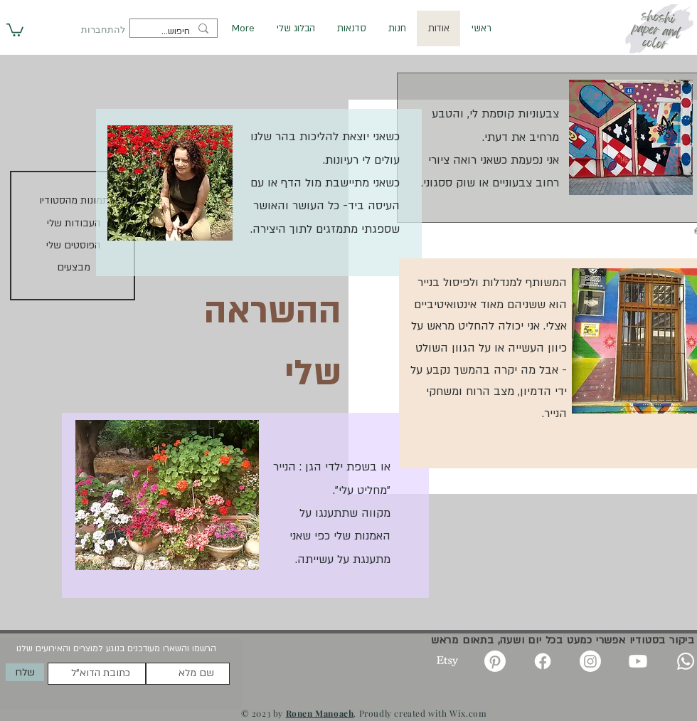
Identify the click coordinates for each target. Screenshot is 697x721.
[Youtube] (638, 661)
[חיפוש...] (175, 32)
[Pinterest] (495, 661)
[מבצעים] (73, 268)
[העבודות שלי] (73, 224)
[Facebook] (542, 661)
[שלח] (25, 672)
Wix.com (467, 713)
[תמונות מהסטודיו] (74, 201)
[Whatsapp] (685, 661)
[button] (14, 29)
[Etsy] (447, 661)
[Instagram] (590, 661)
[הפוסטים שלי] (73, 246)
